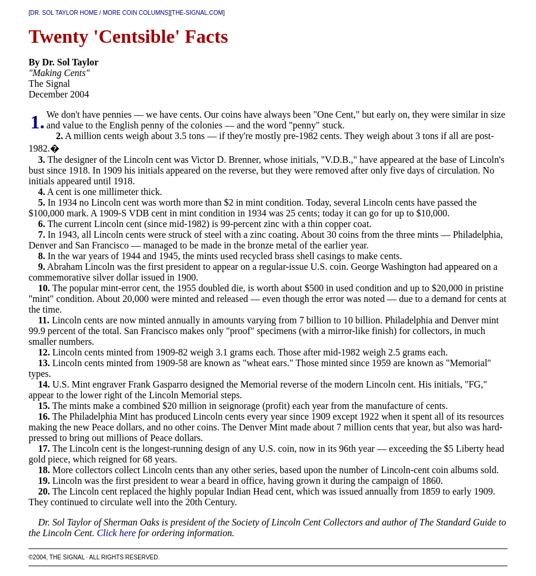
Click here (116, 533)
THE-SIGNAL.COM (197, 13)
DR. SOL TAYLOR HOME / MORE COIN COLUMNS (99, 13)
